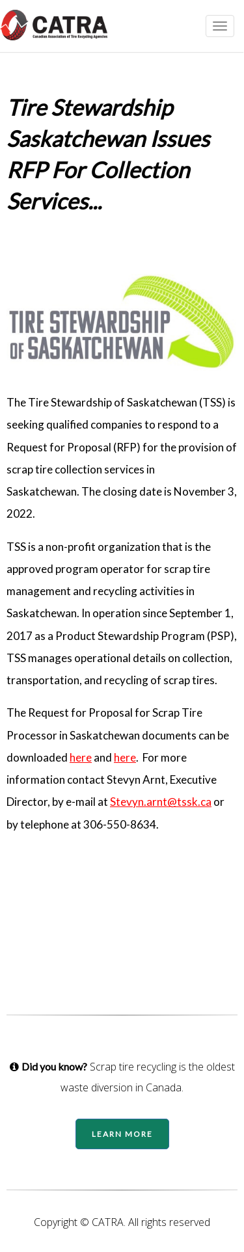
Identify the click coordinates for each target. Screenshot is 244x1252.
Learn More (122, 1134)
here (81, 757)
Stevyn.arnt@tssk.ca (160, 801)
